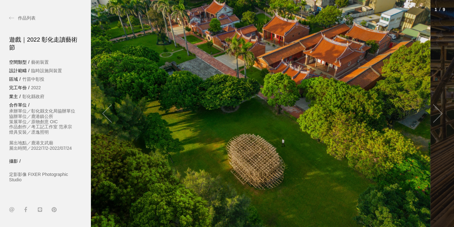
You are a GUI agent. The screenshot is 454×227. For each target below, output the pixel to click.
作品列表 (27, 18)
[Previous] (110, 113)
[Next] (435, 113)
